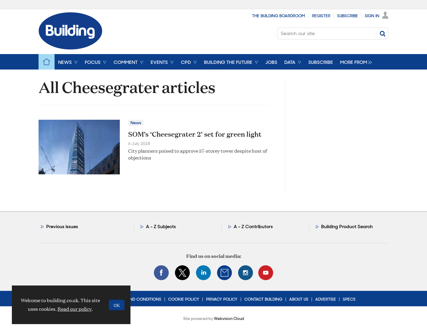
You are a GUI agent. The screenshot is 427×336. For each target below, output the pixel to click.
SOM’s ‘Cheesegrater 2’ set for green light (195, 134)
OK (117, 305)
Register (321, 15)
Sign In (372, 15)
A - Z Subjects (161, 226)
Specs (349, 299)
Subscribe (347, 15)
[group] (354, 62)
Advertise (325, 299)
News (135, 122)
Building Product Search (347, 226)
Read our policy (75, 308)
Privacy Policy (222, 299)
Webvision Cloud (229, 318)
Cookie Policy (183, 299)
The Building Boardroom (278, 15)
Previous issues (62, 226)
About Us (298, 299)
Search (382, 33)
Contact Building (263, 299)
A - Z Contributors (253, 226)
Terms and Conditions (136, 299)
